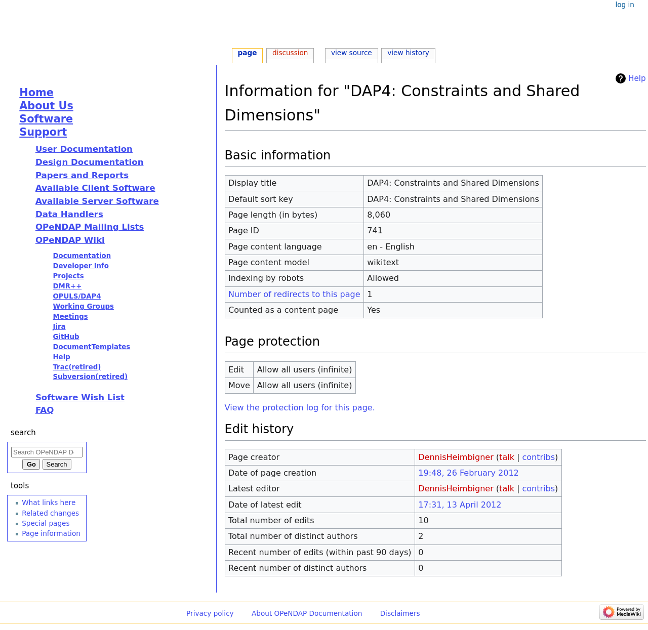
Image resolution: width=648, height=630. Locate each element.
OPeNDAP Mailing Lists (89, 227)
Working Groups (83, 306)
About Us (46, 106)
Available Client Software (95, 188)
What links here (48, 502)
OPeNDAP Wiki (70, 240)
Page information (51, 533)
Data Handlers (69, 214)
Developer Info (81, 266)
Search (23, 432)
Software (46, 119)
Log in (624, 5)
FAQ (44, 410)
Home (36, 93)
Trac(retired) (77, 367)
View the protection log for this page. (300, 407)
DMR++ (67, 286)
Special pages (45, 523)
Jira (59, 326)
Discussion (290, 53)
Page (247, 53)
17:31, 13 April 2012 (459, 505)
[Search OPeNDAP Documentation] (47, 452)
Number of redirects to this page (294, 294)
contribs (538, 457)
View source (351, 53)
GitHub (66, 337)
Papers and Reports (82, 175)
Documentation (82, 256)
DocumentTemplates (91, 347)
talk (506, 457)
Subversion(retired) (90, 377)
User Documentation (84, 149)
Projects (68, 276)
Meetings (70, 316)
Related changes (50, 513)
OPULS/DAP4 (77, 296)
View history (408, 53)
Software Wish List (80, 397)
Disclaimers (400, 613)
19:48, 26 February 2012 (468, 473)
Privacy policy (210, 613)
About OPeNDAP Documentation (307, 613)
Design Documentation (89, 162)
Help (637, 78)
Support (43, 132)
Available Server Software (97, 201)
